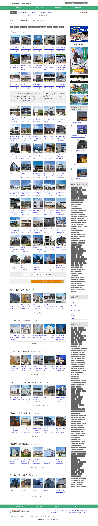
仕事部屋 (79, 364)
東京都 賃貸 (78, 246)
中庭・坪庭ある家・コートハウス (76, 208)
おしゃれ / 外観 (74, 305)
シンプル (83, 358)
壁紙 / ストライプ (74, 439)
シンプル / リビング (74, 447)
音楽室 (72, 366)
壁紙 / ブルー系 (83, 433)
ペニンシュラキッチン (74, 281)
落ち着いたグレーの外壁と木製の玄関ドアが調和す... (60, 49)
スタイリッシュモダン (79, 360)
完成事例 (20, 12)
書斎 (83, 362)
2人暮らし (84, 222)
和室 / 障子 (73, 486)
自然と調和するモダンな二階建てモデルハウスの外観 (26, 138)
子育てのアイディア (74, 275)
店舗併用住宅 (82, 281)
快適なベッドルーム (81, 214)
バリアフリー (73, 218)
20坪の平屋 (83, 289)
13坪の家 (77, 265)
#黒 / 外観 (61, 27)
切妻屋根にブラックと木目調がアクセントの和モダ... (49, 430)
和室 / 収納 (78, 486)
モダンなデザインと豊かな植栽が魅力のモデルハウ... (37, 119)
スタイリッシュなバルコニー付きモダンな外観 (60, 119)
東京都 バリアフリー (74, 248)
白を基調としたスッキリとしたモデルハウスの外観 (49, 175)
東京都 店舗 (73, 246)
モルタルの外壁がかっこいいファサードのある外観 (49, 267)
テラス (72, 350)
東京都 (84, 242)
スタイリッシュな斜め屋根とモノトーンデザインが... (14, 212)
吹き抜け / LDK (79, 425)
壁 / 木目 (79, 439)
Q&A (80, 0)
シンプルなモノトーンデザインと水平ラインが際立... (37, 430)
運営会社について (83, 510)
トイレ (80, 344)
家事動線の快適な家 (74, 198)
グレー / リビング (82, 451)
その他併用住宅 (79, 283)
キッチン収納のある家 (74, 234)
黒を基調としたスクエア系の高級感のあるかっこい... (37, 249)
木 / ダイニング (82, 455)
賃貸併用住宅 (73, 283)
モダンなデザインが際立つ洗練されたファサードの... (14, 193)
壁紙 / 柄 (78, 437)
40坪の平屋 (73, 289)
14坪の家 (72, 267)
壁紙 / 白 (82, 431)
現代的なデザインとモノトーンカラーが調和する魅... (26, 175)
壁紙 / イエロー (80, 435)
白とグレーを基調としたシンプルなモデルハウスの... (49, 212)
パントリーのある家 (74, 236)
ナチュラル (79, 358)
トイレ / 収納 (78, 386)
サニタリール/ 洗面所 (74, 344)
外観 (11, 173)
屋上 (72, 358)
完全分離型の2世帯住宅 (75, 277)
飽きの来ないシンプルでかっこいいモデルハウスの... (37, 230)
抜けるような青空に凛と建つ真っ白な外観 (49, 337)
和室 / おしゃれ (80, 482)
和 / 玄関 (83, 423)
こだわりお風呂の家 (82, 210)
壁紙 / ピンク (73, 437)
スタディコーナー (74, 364)
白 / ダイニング (73, 453)
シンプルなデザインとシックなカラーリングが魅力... (60, 175)
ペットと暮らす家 (74, 214)
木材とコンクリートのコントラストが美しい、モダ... (37, 368)
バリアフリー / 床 (74, 220)
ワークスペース (73, 287)
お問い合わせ (84, 0)
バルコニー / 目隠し (74, 417)
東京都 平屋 (80, 244)
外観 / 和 (72, 313)
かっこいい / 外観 (74, 307)
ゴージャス (73, 360)
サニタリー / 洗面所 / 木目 (75, 380)
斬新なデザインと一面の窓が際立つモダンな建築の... (60, 368)
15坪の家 (77, 267)
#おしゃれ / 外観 (23, 27)
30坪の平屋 (78, 289)
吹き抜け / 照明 (73, 423)
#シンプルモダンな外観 (41, 27)
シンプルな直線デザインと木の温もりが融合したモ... (26, 230)
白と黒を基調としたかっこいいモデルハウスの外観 (37, 175)
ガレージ (83, 356)
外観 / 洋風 (73, 315)
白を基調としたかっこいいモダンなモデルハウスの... (26, 86)
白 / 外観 (72, 302)
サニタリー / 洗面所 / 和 (75, 378)
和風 (74, 358)
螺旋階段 (79, 356)
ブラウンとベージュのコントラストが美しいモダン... (26, 156)
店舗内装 (72, 372)
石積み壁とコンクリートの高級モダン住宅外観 (14, 249)
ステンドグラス (80, 368)
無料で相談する (59, 7)
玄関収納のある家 (83, 234)
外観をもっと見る (38, 313)
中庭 (85, 348)
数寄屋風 (76, 362)
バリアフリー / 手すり (81, 220)
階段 (82, 352)
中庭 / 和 (83, 409)
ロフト (82, 348)
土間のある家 (80, 212)
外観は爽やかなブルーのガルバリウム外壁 (37, 156)
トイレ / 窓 (73, 386)
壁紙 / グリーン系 (74, 435)
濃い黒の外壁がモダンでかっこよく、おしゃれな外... (14, 156)
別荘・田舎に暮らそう (82, 198)
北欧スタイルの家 (82, 236)
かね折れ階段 (77, 354)
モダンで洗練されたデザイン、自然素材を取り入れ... (26, 430)
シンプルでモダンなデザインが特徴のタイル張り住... (49, 193)
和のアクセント (73, 271)
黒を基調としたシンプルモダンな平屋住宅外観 (37, 138)
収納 (79, 346)
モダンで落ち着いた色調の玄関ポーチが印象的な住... (26, 49)
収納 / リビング (73, 449)
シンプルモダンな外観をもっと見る (38, 405)
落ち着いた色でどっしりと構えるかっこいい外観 (26, 267)
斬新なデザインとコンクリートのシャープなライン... (37, 306)
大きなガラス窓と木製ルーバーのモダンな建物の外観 (60, 230)
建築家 (48, 12)
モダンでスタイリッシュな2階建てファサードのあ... (38, 212)
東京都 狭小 (81, 248)
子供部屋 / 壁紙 (73, 482)
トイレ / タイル (80, 388)
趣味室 (84, 364)
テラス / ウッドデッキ (74, 411)
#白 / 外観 (16, 27)
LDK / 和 (78, 431)
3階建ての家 (73, 222)
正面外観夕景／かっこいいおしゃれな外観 (49, 368)
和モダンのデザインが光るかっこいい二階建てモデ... (49, 86)
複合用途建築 (83, 370)
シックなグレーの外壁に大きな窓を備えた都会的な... (49, 49)
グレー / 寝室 (73, 476)
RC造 (75, 224)
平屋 (72, 224)
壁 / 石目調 (82, 441)
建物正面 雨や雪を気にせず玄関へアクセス (60, 399)
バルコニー (76, 350)
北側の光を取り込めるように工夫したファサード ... (60, 267)
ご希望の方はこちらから (33, 100)
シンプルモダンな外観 (75, 310)
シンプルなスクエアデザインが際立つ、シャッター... (60, 306)
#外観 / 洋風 (55, 27)
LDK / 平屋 (83, 429)
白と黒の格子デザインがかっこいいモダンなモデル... (37, 86)
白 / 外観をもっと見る (38, 343)
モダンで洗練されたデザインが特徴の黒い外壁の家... (60, 138)
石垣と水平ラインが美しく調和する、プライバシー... (37, 399)
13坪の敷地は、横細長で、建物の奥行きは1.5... (14, 461)
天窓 (85, 350)
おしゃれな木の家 (74, 242)
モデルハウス (79, 222)
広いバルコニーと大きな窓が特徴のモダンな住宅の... (14, 230)
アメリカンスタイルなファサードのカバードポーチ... (37, 461)
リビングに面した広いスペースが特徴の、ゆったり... (14, 67)
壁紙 (75, 366)
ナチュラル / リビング (74, 451)
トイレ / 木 (73, 390)
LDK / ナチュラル (74, 427)
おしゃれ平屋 (73, 291)
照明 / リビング (80, 449)
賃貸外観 (72, 374)
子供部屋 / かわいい (82, 478)
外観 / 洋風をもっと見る (38, 467)
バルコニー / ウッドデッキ (75, 413)
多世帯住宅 (82, 277)
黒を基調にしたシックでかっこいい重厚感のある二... (26, 119)
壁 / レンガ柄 (73, 441)
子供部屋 (79, 273)
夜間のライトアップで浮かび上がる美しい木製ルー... (14, 430)
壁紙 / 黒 (72, 433)
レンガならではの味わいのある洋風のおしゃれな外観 (26, 461)
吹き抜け (81, 350)
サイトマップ (75, 510)
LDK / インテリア (81, 427)
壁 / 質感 (78, 441)
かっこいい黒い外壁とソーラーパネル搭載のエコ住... (60, 67)
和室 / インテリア (79, 484)
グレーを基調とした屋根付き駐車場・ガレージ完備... (60, 86)
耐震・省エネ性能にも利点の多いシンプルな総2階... (26, 249)
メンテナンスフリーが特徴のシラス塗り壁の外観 (49, 461)
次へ (50, 274)
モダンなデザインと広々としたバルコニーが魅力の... (60, 193)
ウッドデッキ (75, 352)
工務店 (41, 12)
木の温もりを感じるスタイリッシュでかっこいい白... (14, 119)
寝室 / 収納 (78, 392)
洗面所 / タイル (83, 380)
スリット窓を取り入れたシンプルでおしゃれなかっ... (14, 86)
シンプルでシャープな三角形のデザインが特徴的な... (37, 267)
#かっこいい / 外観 (31, 27)
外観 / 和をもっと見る (38, 436)
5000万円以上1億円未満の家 (75, 204)
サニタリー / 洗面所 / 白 (75, 376)
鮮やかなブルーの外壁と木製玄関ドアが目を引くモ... (37, 49)
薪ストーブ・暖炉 (74, 368)
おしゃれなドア (77, 370)
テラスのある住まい (74, 240)
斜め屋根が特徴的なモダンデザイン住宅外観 (49, 119)
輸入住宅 (84, 226)
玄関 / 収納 (84, 390)
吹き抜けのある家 (74, 226)
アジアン (72, 362)
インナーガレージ (74, 273)
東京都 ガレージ (73, 244)
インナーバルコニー (81, 419)
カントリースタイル (81, 285)
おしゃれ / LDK (73, 425)
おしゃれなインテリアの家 (75, 238)
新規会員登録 (71, 3)
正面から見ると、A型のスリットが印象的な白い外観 (15, 337)
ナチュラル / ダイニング (81, 453)
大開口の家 (80, 226)
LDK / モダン (73, 429)
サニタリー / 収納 (82, 382)
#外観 (11, 27)
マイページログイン (83, 3)
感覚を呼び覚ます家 (75, 178)
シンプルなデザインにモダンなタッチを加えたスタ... (37, 193)
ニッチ (72, 370)
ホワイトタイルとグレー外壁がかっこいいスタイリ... (14, 49)
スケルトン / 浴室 (80, 384)
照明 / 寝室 (80, 474)
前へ (25, 274)
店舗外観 (81, 372)
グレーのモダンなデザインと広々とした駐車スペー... (26, 67)
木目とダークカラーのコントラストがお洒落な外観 (49, 156)
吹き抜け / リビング (74, 443)
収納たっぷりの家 (74, 228)
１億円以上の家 (73, 206)
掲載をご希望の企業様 (74, 512)
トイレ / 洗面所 (73, 384)
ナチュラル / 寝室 (74, 474)
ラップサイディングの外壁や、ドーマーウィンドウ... (60, 461)
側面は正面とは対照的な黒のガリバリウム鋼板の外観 (60, 430)
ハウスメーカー (31, 12)
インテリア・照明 (80, 366)
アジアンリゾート (74, 285)
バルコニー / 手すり (82, 415)
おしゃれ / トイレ (74, 346)
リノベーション (83, 512)
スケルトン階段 (73, 356)
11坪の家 (72, 265)
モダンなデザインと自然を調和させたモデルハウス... (14, 138)
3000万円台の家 (73, 202)
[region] (38, 27)
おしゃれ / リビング (82, 447)
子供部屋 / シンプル (74, 478)
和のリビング (73, 269)
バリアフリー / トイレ (80, 218)
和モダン (79, 271)
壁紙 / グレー (77, 433)
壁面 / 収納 (73, 392)
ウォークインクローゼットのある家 (77, 230)
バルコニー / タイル (74, 415)
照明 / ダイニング (74, 457)
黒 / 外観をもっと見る (38, 496)
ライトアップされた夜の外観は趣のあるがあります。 (60, 337)
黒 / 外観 (72, 318)
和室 (80, 267)
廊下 (80, 362)
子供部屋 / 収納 (81, 480)
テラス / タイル (82, 411)
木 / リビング (79, 445)
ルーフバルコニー (74, 419)
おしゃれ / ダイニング (74, 455)
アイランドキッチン (74, 279)
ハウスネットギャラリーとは (71, 0)
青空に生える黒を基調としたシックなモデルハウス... (26, 212)
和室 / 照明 (73, 484)
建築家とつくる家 (80, 200)
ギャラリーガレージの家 (76, 122)
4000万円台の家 (80, 202)
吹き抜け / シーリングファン (75, 421)
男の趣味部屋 (80, 287)
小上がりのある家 (74, 216)
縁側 (80, 352)
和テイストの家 (79, 224)
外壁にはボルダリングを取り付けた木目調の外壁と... (26, 306)
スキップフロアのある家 (82, 216)
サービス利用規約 (52, 512)
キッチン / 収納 (78, 390)
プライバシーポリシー (62, 512)
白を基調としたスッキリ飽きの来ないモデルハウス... (60, 156)
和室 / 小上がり (83, 486)
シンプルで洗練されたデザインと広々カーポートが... (37, 67)
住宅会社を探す (39, 7)
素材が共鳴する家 (75, 164)
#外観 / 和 (49, 27)
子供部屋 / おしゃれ (74, 480)
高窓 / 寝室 (78, 476)
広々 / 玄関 (79, 423)
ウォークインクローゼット (75, 348)
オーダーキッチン (82, 279)
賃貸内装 (76, 372)
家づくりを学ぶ (78, 7)
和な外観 (83, 269)
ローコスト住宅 (73, 200)
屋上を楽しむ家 (81, 240)
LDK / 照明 (78, 429)
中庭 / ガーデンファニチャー (75, 409)
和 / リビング (81, 443)
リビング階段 (83, 354)
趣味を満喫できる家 (74, 210)
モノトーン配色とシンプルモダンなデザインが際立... (60, 212)
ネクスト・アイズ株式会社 (41, 516)
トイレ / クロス (73, 388)
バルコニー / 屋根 (82, 417)
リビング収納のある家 (74, 232)
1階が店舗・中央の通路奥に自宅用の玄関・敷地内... (49, 306)
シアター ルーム (73, 212)
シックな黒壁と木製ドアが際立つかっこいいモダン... (49, 67)
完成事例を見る (19, 7)
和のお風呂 (79, 269)
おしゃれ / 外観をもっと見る (38, 374)
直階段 (72, 354)
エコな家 (79, 242)
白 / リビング (73, 445)
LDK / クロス (73, 431)
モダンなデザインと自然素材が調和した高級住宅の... (26, 193)
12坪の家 (81, 265)
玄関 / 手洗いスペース (74, 382)
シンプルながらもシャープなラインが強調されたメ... (14, 306)
